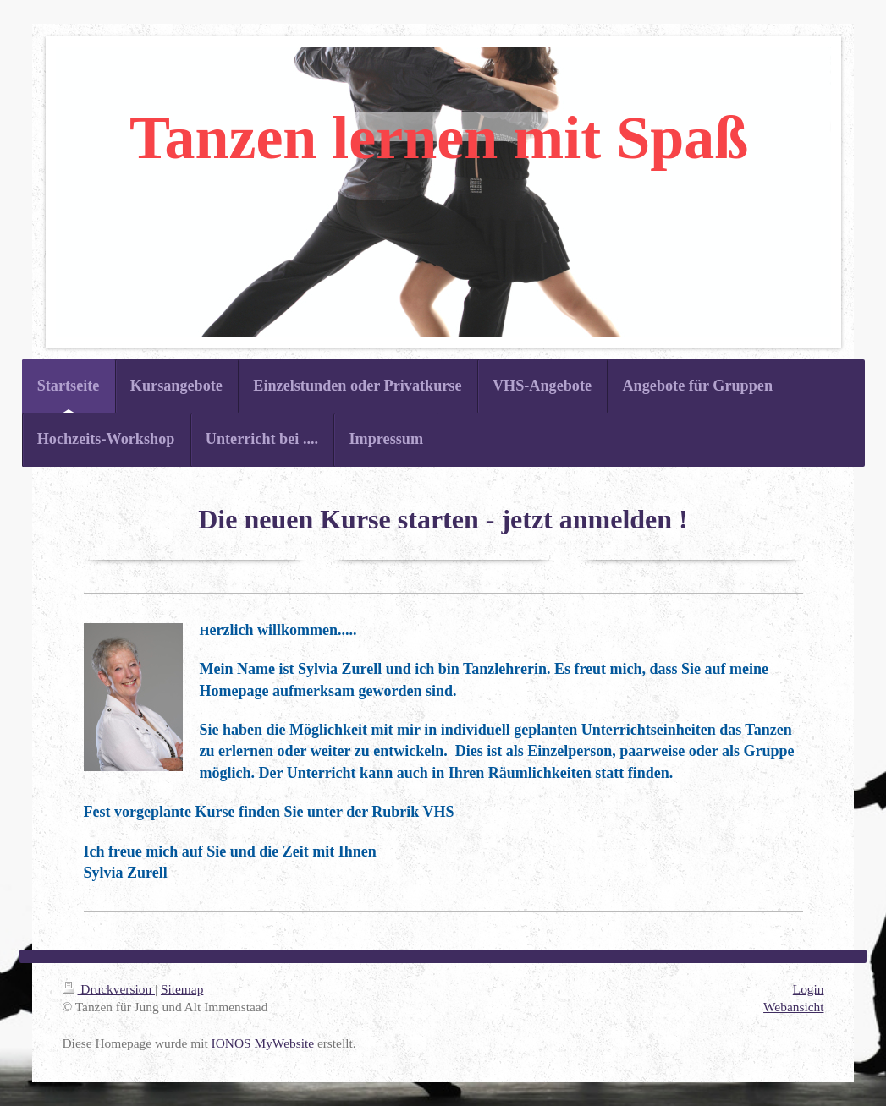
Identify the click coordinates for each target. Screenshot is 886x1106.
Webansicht (793, 1006)
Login (808, 989)
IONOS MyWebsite (263, 1043)
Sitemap (182, 989)
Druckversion (109, 989)
